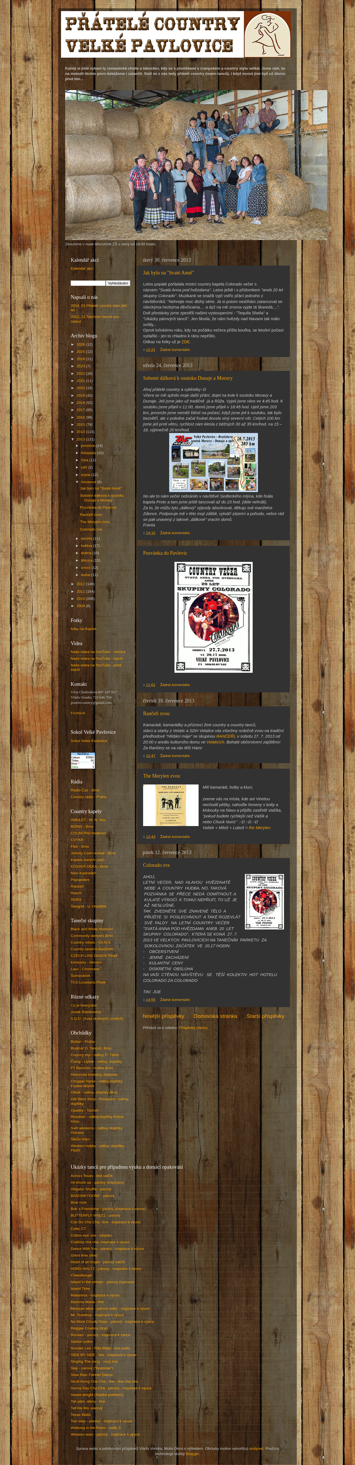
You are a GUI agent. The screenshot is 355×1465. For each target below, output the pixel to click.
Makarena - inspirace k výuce (95, 1295)
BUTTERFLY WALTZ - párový (95, 1215)
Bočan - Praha (83, 1041)
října (85, 460)
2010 (81, 599)
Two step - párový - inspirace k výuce (101, 1421)
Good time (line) (84, 1255)
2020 (81, 388)
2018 (81, 403)
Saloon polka (81, 1341)
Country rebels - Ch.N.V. (91, 942)
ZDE (186, 342)
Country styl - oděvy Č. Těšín (95, 1055)
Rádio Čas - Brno (85, 790)
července (89, 482)
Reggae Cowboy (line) (89, 1328)
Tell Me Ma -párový (86, 1408)
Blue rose (79, 1202)
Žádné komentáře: (176, 350)
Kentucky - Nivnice (86, 962)
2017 (81, 410)
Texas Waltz (81, 1415)
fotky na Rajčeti (83, 629)
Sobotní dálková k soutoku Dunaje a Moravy (188, 378)
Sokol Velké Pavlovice (89, 741)
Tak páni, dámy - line (88, 1401)
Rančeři (77, 886)
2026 (81, 344)
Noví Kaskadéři (83, 873)
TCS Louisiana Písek (88, 982)
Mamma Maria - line (87, 1302)
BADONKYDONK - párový (93, 1196)
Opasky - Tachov (84, 1110)
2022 (81, 373)
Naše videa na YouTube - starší (97, 658)
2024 (81, 359)
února (86, 567)
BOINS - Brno (82, 826)
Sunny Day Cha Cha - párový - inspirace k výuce (111, 1388)
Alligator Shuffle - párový (91, 1189)
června (87, 538)
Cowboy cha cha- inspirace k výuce (100, 1242)
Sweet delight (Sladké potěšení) (97, 1395)
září (84, 467)
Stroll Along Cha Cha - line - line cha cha (104, 1381)
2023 (81, 366)
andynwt (256, 1448)
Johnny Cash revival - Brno (93, 853)
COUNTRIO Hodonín (88, 833)
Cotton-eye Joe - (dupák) (91, 1235)
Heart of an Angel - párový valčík (98, 1262)
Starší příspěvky (265, 1016)
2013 (81, 439)
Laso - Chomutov (85, 969)
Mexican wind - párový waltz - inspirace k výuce (110, 1308)
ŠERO (76, 900)
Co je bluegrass (84, 1005)
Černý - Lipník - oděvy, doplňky (96, 1061)
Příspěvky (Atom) (193, 1028)
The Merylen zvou (161, 776)
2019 (81, 395)
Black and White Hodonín (92, 929)
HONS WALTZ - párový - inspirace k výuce (106, 1269)
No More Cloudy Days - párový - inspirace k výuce (112, 1321)
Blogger (192, 1454)
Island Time (80, 1288)
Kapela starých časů (88, 860)
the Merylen (259, 828)
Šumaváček (80, 976)
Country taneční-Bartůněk (92, 949)
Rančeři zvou (156, 713)
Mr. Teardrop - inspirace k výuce (97, 1315)
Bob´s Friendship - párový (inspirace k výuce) (108, 1209)
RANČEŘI (225, 736)
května (87, 546)
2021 (81, 381)
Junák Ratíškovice (86, 1012)
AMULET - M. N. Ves (88, 820)
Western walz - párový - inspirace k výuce (105, 1434)
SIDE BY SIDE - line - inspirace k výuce (103, 1355)
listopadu (89, 453)
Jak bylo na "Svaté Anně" (168, 273)
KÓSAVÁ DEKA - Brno (89, 866)
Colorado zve (156, 865)
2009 (81, 606)
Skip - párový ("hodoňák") (92, 1368)
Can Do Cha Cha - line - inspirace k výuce (105, 1222)
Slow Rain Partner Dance (92, 1375)
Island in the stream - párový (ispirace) (103, 1282)
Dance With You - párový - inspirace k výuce (107, 1249)
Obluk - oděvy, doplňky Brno (94, 1092)
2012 (81, 584)
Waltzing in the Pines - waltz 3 (96, 1428)
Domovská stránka (215, 1016)
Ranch (76, 893)
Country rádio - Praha (88, 797)
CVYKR (77, 840)
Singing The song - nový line (94, 1361)
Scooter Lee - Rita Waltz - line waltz (100, 1348)
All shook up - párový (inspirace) (97, 1182)
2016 (81, 417)
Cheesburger (81, 1275)
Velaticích (215, 742)
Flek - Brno (80, 846)
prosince (88, 446)
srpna (86, 475)
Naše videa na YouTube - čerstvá (98, 652)
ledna (86, 575)
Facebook (78, 713)
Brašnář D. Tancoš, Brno (91, 1048)
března (87, 560)
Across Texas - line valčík (92, 1176)
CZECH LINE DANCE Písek (94, 956)
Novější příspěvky (163, 1016)
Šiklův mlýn (80, 1139)
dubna (86, 553)
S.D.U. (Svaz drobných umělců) (97, 1018)
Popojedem (80, 880)
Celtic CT (78, 1229)
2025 (81, 352)
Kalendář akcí (82, 268)
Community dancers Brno (92, 936)
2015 (81, 424)
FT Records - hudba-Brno (92, 1068)
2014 (81, 432)
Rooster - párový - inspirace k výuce (100, 1335)
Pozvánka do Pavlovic (165, 553)
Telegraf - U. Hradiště (88, 906)
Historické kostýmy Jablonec (94, 1074)
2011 (81, 591)
